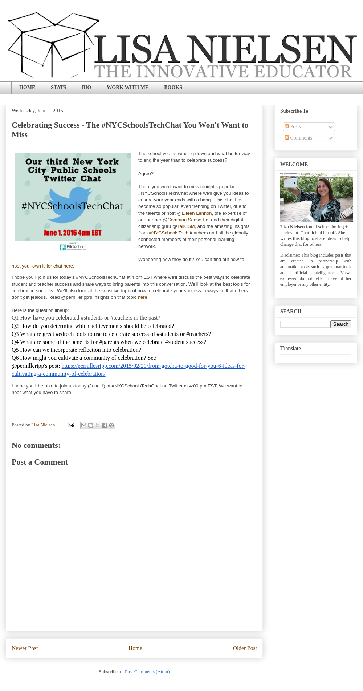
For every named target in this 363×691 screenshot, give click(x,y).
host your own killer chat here (42, 266)
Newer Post (25, 648)
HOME (27, 87)
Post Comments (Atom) (147, 671)
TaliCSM (186, 226)
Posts (293, 126)
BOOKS (173, 87)
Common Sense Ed (187, 219)
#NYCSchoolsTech (168, 233)
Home (135, 648)
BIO (86, 87)
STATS (58, 87)
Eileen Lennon (197, 213)
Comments (298, 138)
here (142, 297)
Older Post (245, 648)
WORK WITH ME (127, 87)
